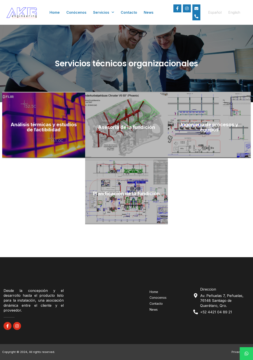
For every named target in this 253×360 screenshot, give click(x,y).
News (148, 12)
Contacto (129, 12)
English (234, 12)
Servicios (103, 12)
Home (55, 12)
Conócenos (76, 12)
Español (215, 12)
